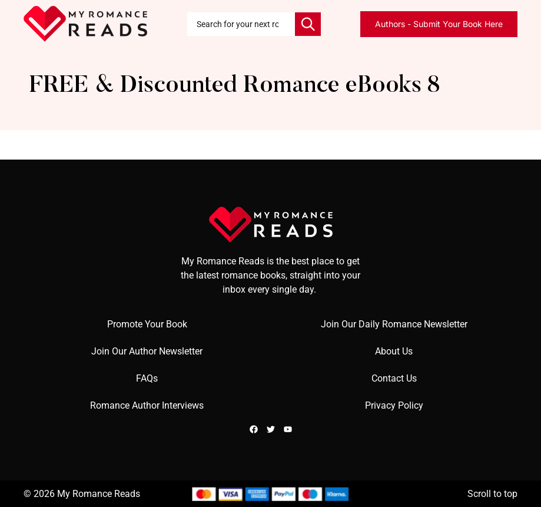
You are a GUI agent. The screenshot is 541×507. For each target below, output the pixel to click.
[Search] (308, 24)
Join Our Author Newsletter (147, 351)
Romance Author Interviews (147, 405)
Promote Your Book (147, 324)
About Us (394, 351)
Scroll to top (492, 493)
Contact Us (394, 378)
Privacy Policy (394, 405)
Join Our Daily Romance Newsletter (394, 324)
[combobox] (241, 24)
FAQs (147, 378)
